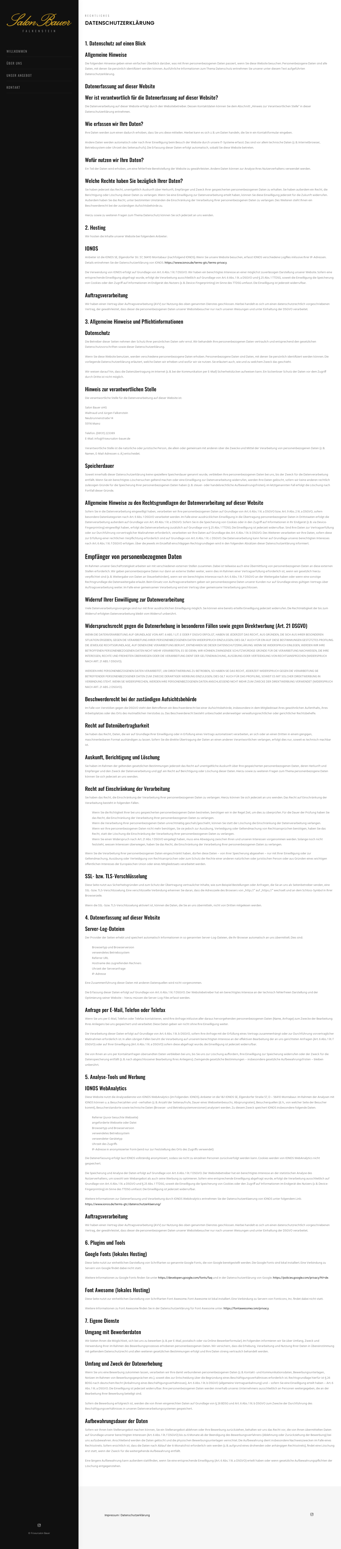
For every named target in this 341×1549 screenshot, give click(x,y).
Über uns (14, 63)
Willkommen (17, 51)
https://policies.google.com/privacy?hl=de (300, 1277)
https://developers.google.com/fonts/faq (185, 1277)
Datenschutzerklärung (135, 1515)
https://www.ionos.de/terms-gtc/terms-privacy (196, 262)
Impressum (112, 1515)
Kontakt (13, 87)
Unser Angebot (19, 75)
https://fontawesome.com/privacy (246, 1308)
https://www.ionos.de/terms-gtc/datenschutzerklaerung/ (123, 1204)
